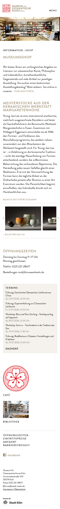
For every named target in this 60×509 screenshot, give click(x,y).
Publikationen (24, 91)
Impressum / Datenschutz (14, 489)
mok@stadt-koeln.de (15, 486)
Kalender (12, 349)
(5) (15, 234)
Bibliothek (11, 422)
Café (6, 395)
